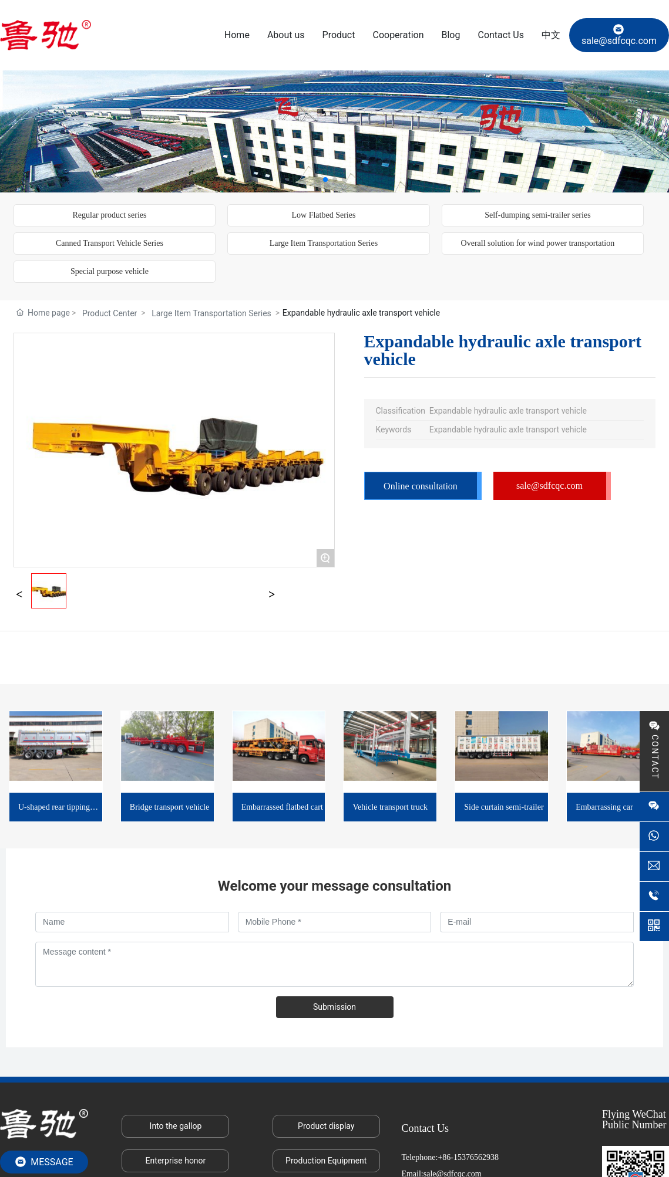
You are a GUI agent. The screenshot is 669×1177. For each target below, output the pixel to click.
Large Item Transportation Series (324, 243)
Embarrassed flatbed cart (282, 807)
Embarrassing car (604, 807)
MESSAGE (44, 1162)
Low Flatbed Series (323, 215)
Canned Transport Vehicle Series (109, 243)
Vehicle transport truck (390, 807)
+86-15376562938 (468, 1157)
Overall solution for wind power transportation (538, 243)
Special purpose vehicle (109, 271)
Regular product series (109, 215)
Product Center (109, 313)
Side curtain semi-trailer (503, 807)
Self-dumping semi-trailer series (537, 215)
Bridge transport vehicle (169, 807)
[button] (325, 179)
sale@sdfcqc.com (619, 34)
